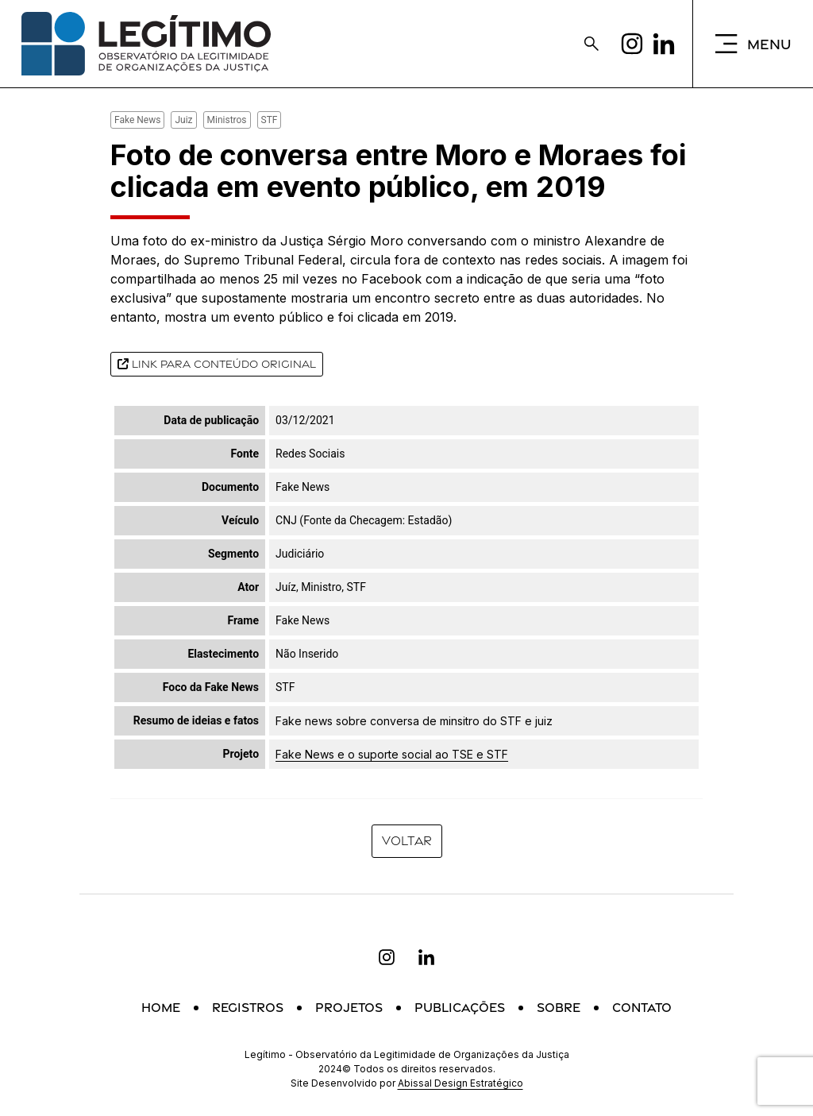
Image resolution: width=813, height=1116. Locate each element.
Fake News (137, 120)
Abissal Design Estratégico (460, 1083)
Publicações (459, 1007)
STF (269, 120)
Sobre (558, 1007)
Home (160, 1007)
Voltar (407, 841)
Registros (247, 1007)
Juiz (183, 120)
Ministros (227, 120)
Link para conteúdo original (217, 363)
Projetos (349, 1007)
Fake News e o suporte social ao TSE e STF (391, 754)
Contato (642, 1007)
